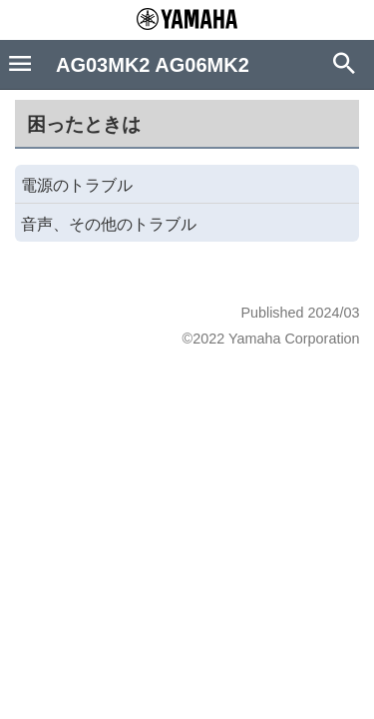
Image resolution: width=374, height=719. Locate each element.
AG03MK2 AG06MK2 (152, 65)
